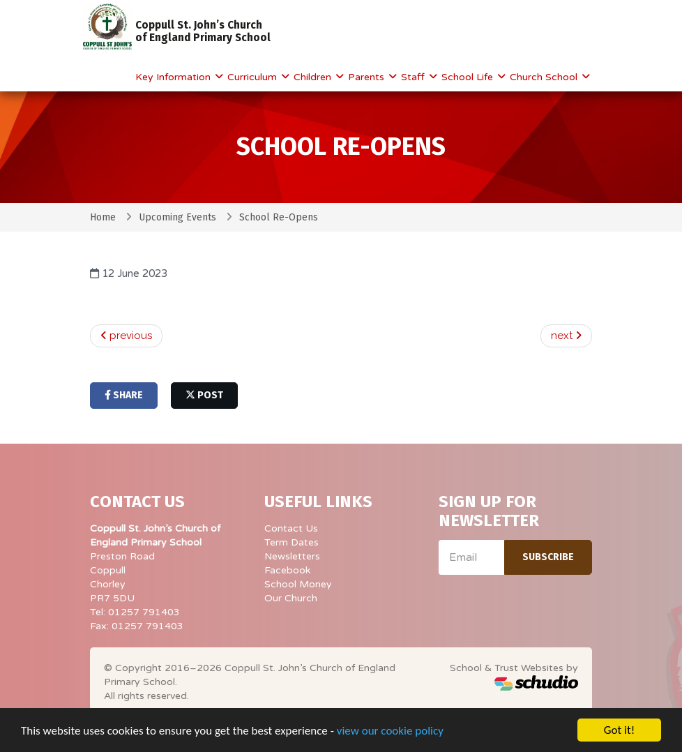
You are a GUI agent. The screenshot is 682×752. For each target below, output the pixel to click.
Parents (367, 77)
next (566, 335)
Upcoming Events (177, 217)
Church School (545, 77)
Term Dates (291, 542)
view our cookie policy (390, 731)
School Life (468, 77)
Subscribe (548, 557)
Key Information (174, 77)
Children (314, 77)
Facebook (287, 570)
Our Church (290, 598)
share (124, 395)
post (204, 395)
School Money (298, 584)
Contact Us (291, 528)
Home (103, 217)
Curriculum (253, 77)
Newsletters (292, 556)
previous (126, 335)
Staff (414, 77)
